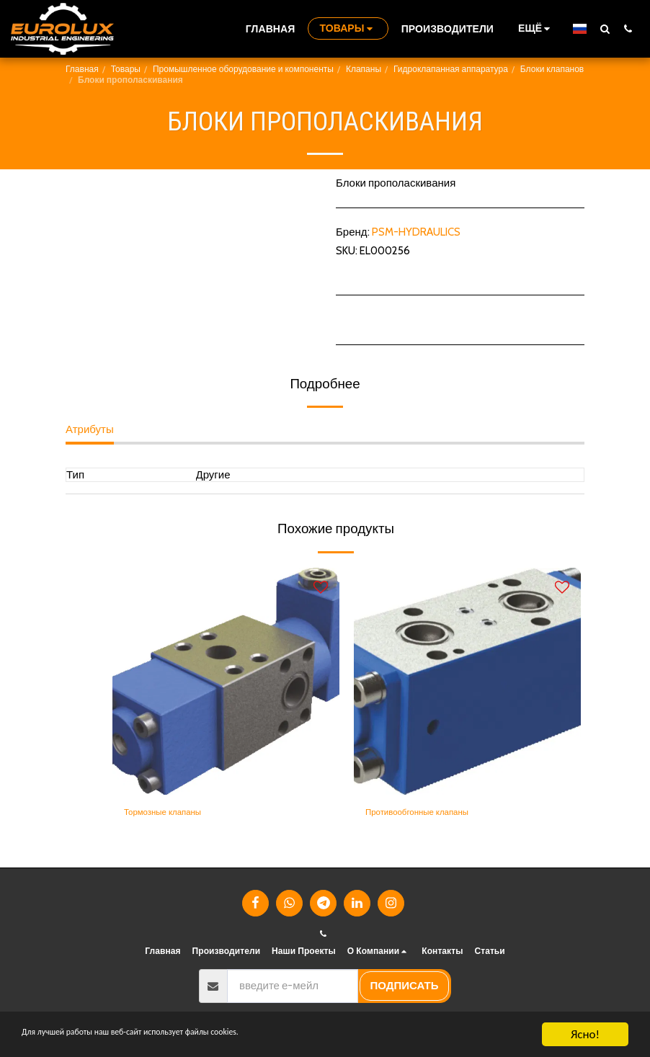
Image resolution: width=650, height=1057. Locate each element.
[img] (225, 681)
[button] (604, 28)
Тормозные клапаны (174, 814)
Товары (126, 68)
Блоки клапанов (552, 68)
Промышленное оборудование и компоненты (243, 68)
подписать (404, 985)
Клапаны (363, 68)
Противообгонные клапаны (432, 814)
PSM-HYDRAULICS (416, 232)
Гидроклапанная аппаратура (450, 68)
